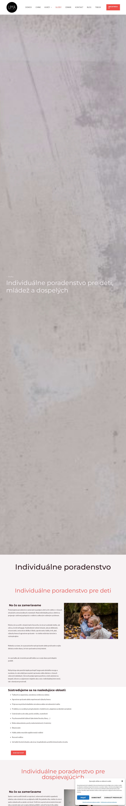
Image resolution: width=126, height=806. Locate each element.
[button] (122, 781)
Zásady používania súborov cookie (91, 802)
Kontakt (78, 7)
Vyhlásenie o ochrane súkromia (109, 802)
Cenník (68, 7)
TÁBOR (96, 7)
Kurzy (48, 7)
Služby (59, 7)
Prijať (83, 797)
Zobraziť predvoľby (113, 797)
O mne (39, 7)
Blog (88, 7)
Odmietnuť (96, 797)
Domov (30, 7)
